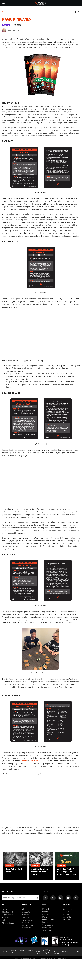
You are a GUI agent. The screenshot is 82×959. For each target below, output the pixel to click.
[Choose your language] (70, 951)
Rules (4, 920)
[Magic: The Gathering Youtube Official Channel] (68, 897)
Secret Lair (46, 927)
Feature (11, 12)
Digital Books (7, 914)
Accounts (26, 912)
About (24, 909)
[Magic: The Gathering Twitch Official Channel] (60, 897)
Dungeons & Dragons (68, 910)
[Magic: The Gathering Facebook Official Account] (45, 897)
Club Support (7, 912)
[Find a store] (37, 897)
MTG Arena (46, 914)
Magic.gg (45, 917)
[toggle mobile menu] (3, 2)
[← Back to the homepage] (41, 2)
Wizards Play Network (27, 921)
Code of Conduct (13, 951)
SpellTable (46, 930)
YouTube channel (38, 761)
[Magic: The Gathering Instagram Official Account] (76, 897)
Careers (25, 914)
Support (25, 917)
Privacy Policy (21, 951)
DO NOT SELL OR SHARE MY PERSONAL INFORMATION (47, 952)
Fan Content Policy (38, 951)
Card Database (48, 925)
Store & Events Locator (48, 921)
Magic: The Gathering (46, 910)
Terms (5, 951)
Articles (5, 909)
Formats (5, 917)
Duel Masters (68, 914)
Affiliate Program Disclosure (29, 926)
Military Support (8, 923)
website (24, 761)
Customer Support (29, 951)
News (4, 12)
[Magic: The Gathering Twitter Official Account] (53, 897)
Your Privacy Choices (56, 951)
